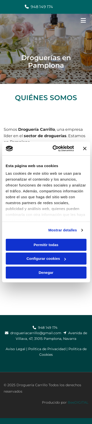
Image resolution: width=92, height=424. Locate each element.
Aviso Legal (15, 349)
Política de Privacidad (47, 349)
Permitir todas (46, 245)
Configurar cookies (46, 258)
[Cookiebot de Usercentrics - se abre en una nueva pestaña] (55, 148)
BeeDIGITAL (78, 402)
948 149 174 (42, 6)
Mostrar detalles (62, 230)
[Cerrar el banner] (84, 148)
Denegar (46, 272)
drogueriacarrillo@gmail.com (35, 333)
